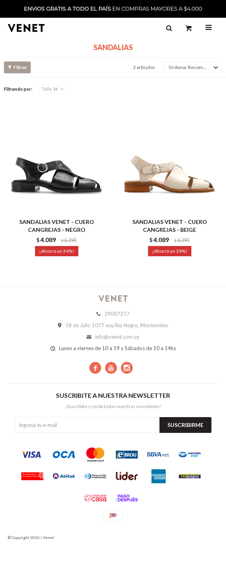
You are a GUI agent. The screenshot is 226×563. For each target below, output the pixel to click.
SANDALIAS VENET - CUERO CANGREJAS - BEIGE (169, 225)
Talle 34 (49, 88)
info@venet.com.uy (117, 337)
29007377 (117, 314)
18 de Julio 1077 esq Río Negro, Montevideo (117, 325)
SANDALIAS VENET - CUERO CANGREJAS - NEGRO (56, 225)
